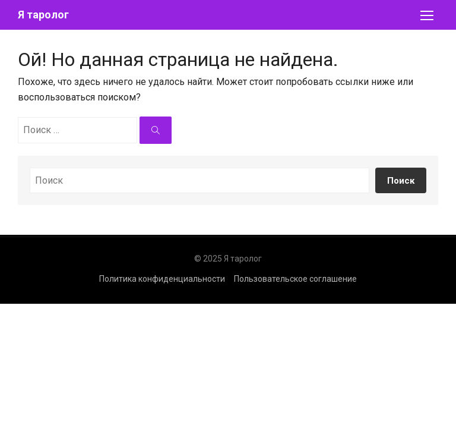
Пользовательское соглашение (295, 279)
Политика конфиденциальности (162, 279)
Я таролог (43, 14)
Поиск (400, 180)
